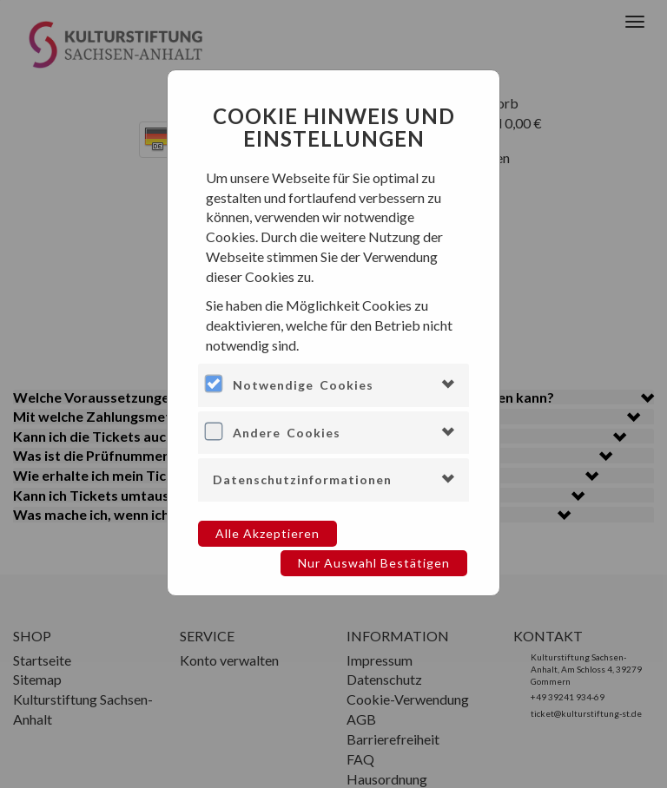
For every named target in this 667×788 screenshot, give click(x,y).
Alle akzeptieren (267, 533)
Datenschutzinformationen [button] (302, 479)
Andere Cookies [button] (286, 432)
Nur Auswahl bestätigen (374, 562)
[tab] (333, 385)
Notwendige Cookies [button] (303, 385)
